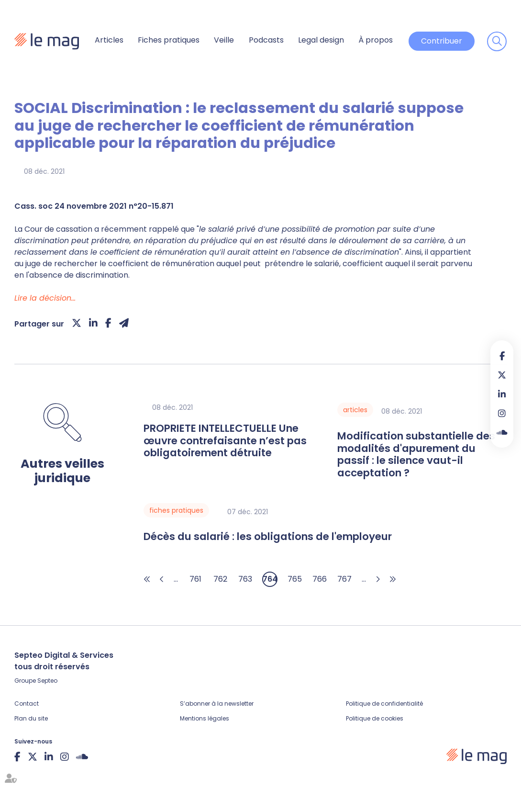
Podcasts (266, 39)
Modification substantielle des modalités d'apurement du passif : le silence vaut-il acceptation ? (416, 454)
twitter (502, 375)
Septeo (47, 680)
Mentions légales (204, 718)
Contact (26, 703)
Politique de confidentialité (384, 703)
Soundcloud (502, 432)
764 (270, 579)
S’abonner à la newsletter (217, 703)
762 (220, 579)
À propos (375, 39)
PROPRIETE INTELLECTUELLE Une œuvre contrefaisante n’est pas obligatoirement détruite (225, 440)
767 (344, 579)
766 (319, 579)
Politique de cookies (374, 718)
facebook (502, 355)
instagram (502, 413)
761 (195, 579)
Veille (224, 39)
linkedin (502, 394)
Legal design (321, 39)
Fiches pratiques (169, 39)
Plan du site (31, 718)
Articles (109, 39)
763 (245, 579)
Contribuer (441, 40)
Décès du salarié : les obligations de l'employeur (268, 536)
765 (295, 579)
